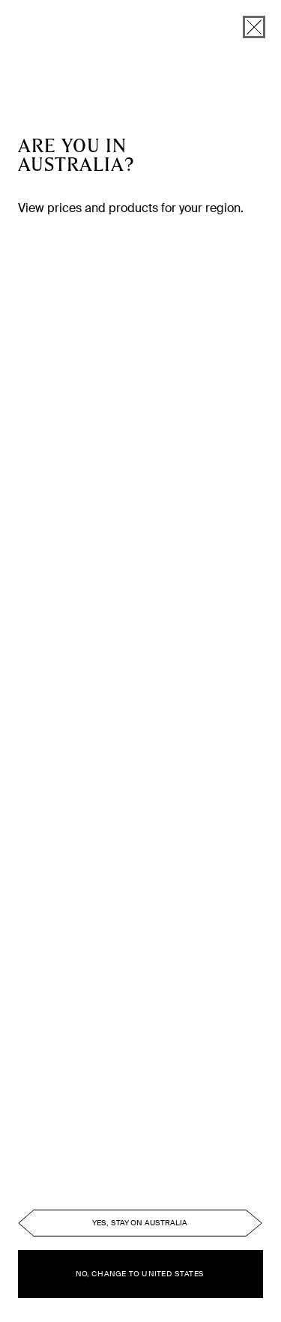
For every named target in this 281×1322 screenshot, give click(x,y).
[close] (254, 27)
